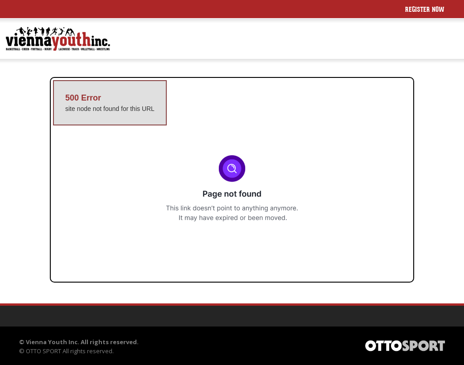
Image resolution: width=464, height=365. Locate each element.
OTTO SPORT (43, 351)
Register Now (425, 10)
